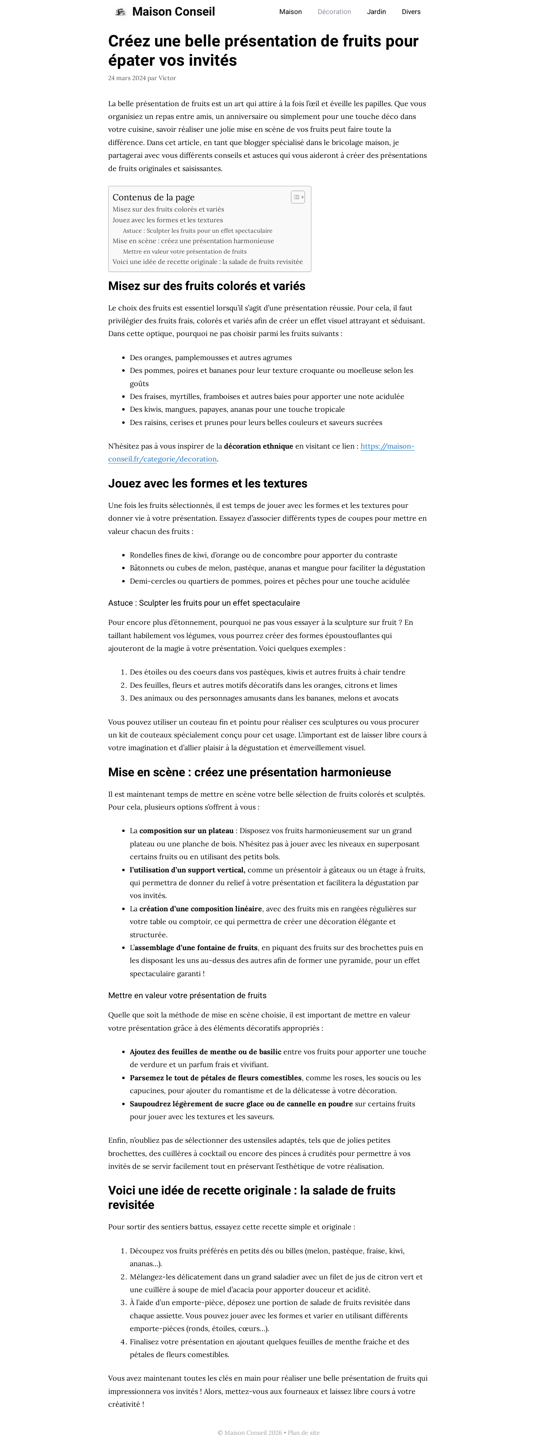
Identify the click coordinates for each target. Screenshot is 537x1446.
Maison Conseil (173, 12)
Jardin (376, 12)
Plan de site (304, 1432)
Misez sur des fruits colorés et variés (168, 209)
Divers (411, 12)
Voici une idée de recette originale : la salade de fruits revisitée (208, 262)
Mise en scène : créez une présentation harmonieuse (193, 241)
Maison (290, 12)
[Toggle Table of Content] (294, 197)
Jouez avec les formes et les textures (168, 220)
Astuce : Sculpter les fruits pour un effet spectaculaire (198, 230)
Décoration (334, 12)
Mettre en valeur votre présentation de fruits (185, 251)
